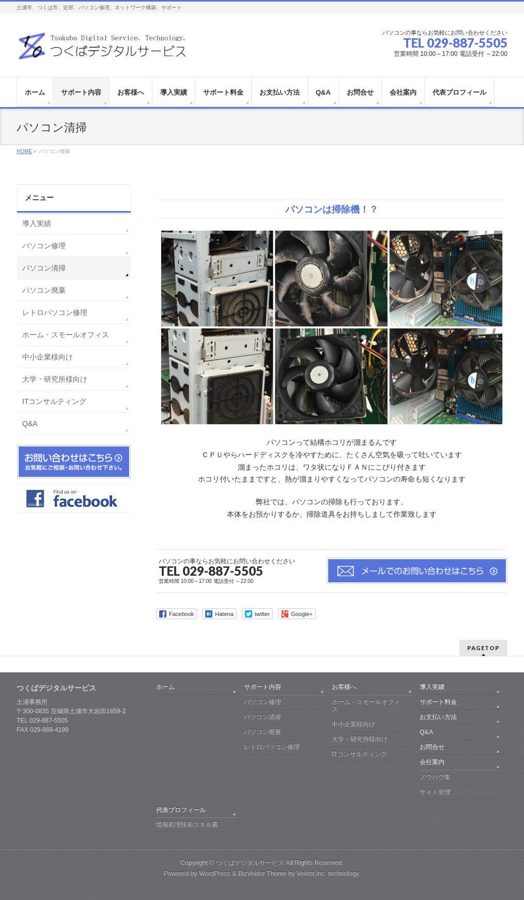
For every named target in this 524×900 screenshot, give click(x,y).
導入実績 (36, 223)
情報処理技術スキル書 (187, 824)
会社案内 (432, 762)
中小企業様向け (47, 357)
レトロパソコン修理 (54, 312)
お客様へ (344, 687)
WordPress (214, 873)
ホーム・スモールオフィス (65, 335)
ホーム (165, 687)
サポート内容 (262, 687)
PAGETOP (483, 647)
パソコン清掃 (44, 268)
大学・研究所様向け (54, 379)
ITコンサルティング (54, 401)
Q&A (30, 423)
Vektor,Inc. (312, 873)
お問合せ (432, 747)
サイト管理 (435, 792)
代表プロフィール (181, 810)
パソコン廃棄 (44, 290)
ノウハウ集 (435, 777)
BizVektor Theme (262, 873)
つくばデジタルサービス (250, 862)
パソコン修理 (44, 246)
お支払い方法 (438, 717)
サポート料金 (438, 702)
